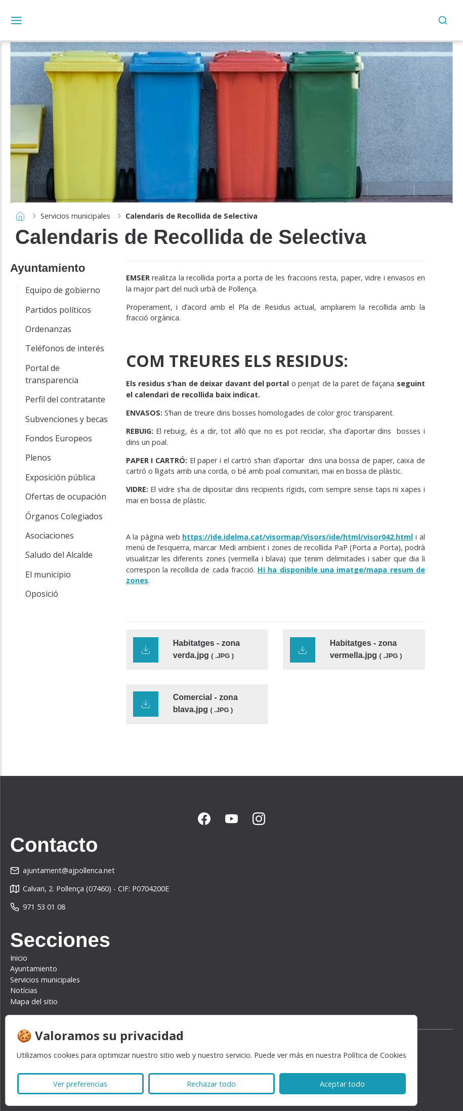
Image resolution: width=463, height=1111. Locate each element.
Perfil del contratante (65, 399)
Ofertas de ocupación (65, 496)
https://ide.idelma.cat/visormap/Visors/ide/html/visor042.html (297, 537)
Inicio (18, 958)
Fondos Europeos (58, 438)
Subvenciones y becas (66, 419)
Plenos (38, 457)
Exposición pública (60, 477)
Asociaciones (49, 535)
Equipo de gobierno (62, 290)
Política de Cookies (374, 1055)
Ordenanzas (48, 329)
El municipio (48, 574)
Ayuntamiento (33, 968)
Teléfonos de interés (64, 348)
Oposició (41, 593)
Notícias (23, 990)
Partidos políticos (58, 309)
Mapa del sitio (34, 1001)
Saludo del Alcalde (59, 554)
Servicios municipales (75, 216)
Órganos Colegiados (64, 516)
